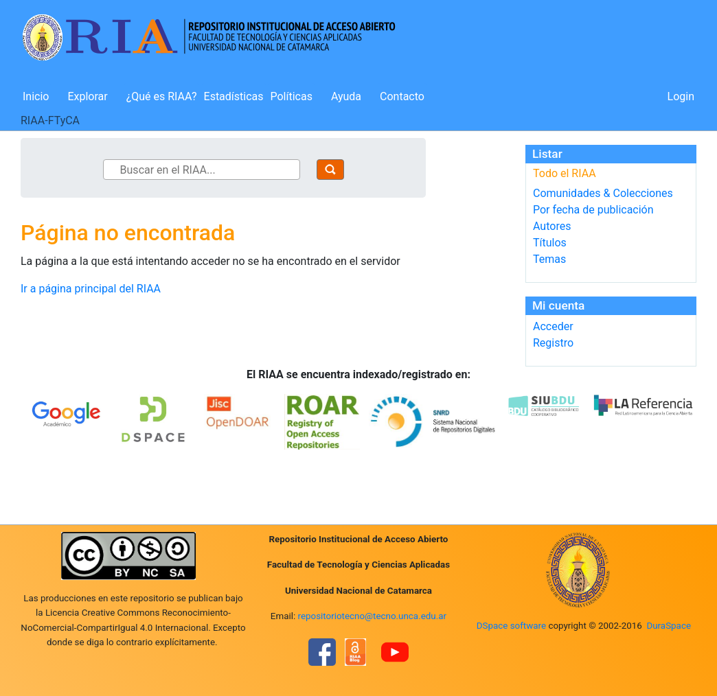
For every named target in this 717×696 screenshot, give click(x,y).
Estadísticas (234, 96)
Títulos (550, 242)
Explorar (87, 96)
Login (681, 96)
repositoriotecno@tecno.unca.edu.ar (372, 616)
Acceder (553, 326)
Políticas (291, 96)
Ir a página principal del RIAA (91, 288)
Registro (553, 342)
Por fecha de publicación (593, 209)
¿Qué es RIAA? (161, 96)
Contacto (402, 96)
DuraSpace (668, 625)
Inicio (36, 96)
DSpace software (511, 625)
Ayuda (346, 96)
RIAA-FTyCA (50, 120)
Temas (549, 259)
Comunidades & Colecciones (603, 193)
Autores (552, 226)
